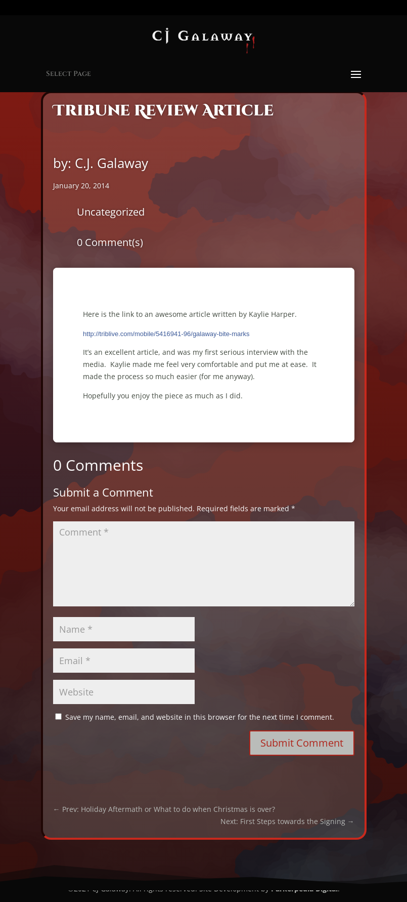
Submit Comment (301, 743)
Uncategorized (111, 212)
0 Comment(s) (110, 242)
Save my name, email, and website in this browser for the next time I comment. (199, 717)
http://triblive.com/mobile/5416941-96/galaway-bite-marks (166, 334)
